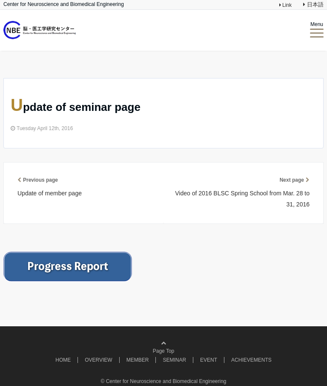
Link (286, 5)
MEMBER (137, 360)
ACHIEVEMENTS (251, 360)
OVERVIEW (98, 360)
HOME (63, 360)
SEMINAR (174, 360)
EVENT (208, 360)
